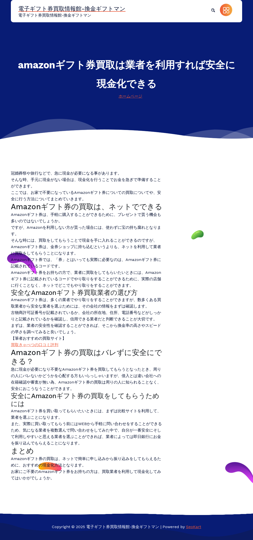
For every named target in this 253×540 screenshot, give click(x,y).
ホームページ (130, 96)
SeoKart (193, 526)
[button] (213, 10)
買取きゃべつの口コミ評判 (34, 344)
